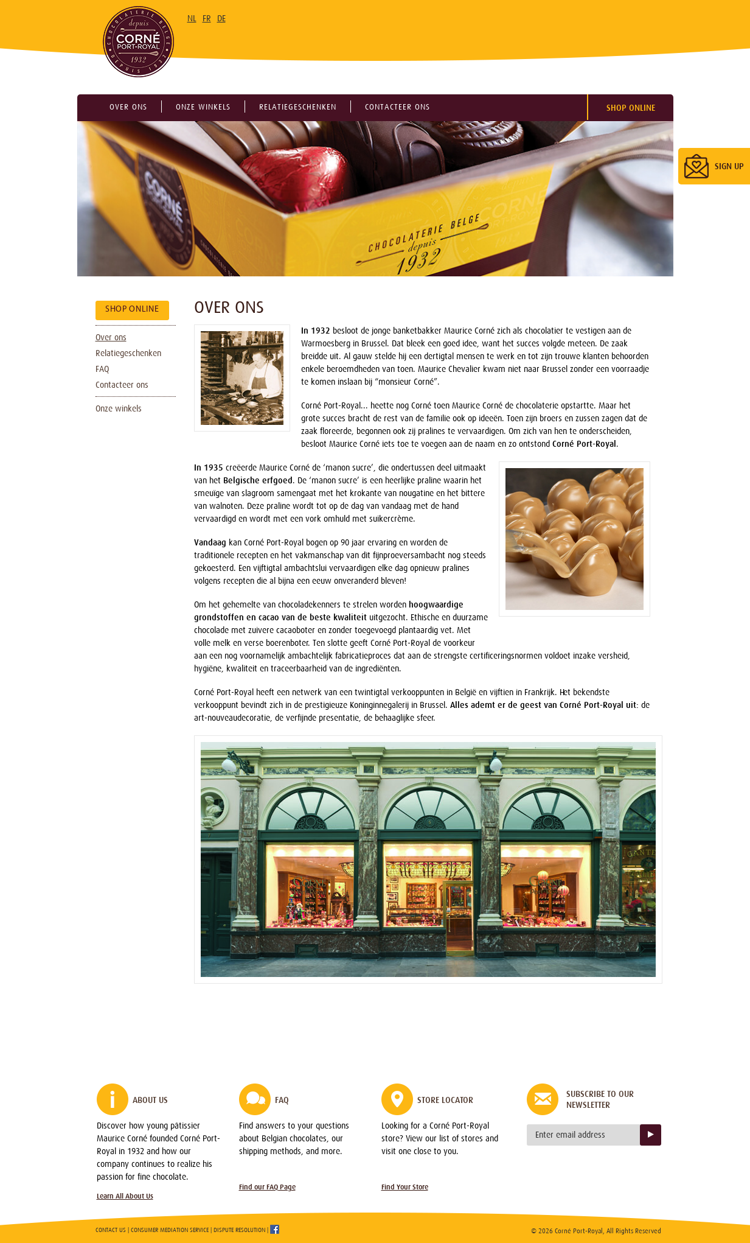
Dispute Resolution (239, 1230)
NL (191, 18)
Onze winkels (203, 106)
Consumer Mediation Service (170, 1230)
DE (221, 18)
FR (207, 18)
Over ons (128, 106)
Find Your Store (404, 1187)
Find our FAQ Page (267, 1187)
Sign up (650, 1135)
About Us (150, 1100)
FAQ (102, 369)
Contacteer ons (397, 106)
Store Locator (445, 1100)
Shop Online (630, 108)
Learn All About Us (125, 1196)
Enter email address (570, 1135)
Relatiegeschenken (297, 106)
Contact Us (110, 1230)
